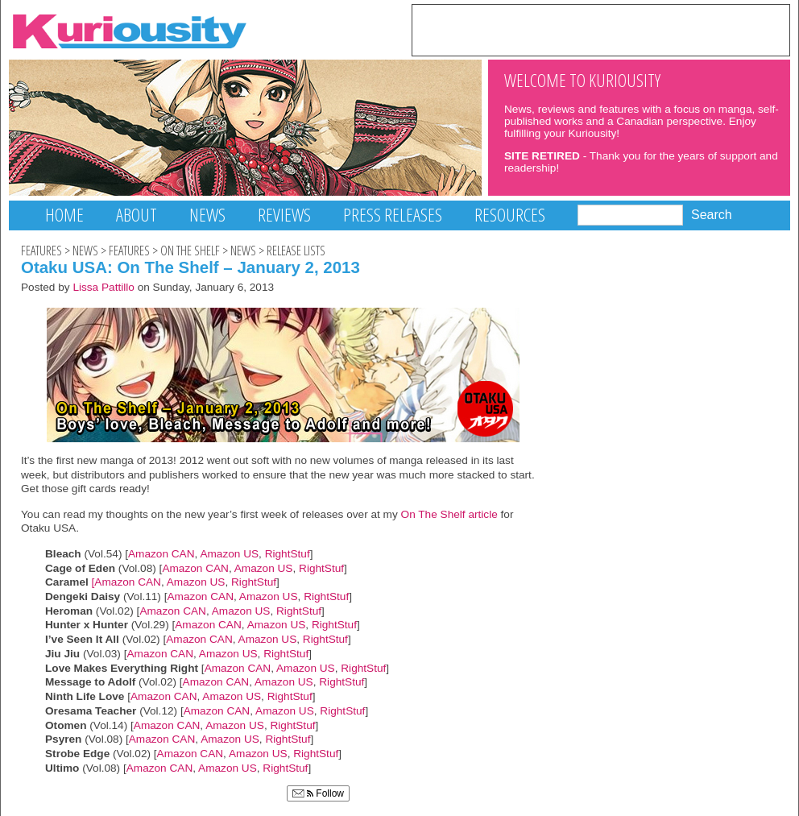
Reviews (284, 214)
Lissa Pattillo (103, 287)
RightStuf (287, 554)
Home (64, 214)
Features (41, 250)
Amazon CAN (161, 554)
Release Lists (296, 250)
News (207, 214)
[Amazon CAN (126, 582)
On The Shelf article (448, 514)
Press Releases (392, 214)
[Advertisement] (600, 29)
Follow (318, 793)
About (136, 214)
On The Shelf (190, 250)
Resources (509, 214)
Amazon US (229, 554)
